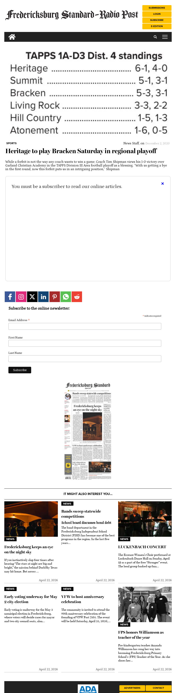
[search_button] (6, 34)
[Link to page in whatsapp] (66, 296)
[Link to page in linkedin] (43, 296)
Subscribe (156, 20)
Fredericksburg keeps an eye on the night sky (28, 549)
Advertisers (132, 688)
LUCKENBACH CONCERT (142, 547)
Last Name (15, 353)
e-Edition (157, 26)
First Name (15, 337)
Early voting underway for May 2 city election (30, 599)
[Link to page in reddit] (77, 296)
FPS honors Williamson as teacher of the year (141, 635)
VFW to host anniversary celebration (82, 599)
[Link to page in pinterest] (54, 296)
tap (165, 37)
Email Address (19, 320)
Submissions (157, 7)
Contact (158, 688)
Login (157, 14)
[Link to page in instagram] (21, 296)
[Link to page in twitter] (32, 296)
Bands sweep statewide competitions (81, 514)
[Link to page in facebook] (10, 296)
